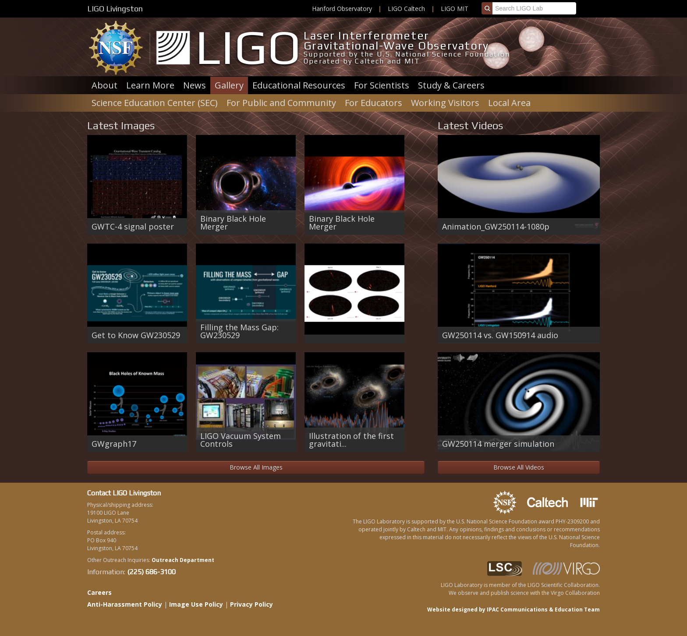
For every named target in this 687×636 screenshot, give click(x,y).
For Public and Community (281, 103)
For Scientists (381, 85)
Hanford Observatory (342, 8)
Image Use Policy (196, 604)
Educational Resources (298, 85)
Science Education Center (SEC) (155, 103)
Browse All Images (256, 467)
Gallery (229, 85)
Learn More (150, 85)
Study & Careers (451, 85)
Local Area (509, 103)
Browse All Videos (518, 467)
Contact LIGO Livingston (124, 493)
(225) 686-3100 (151, 572)
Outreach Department (183, 560)
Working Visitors (445, 103)
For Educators (373, 103)
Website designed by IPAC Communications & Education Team (513, 609)
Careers (99, 592)
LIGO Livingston (115, 8)
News (194, 85)
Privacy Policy (251, 604)
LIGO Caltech (406, 8)
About (104, 85)
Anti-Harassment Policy (124, 604)
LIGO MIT (454, 8)
